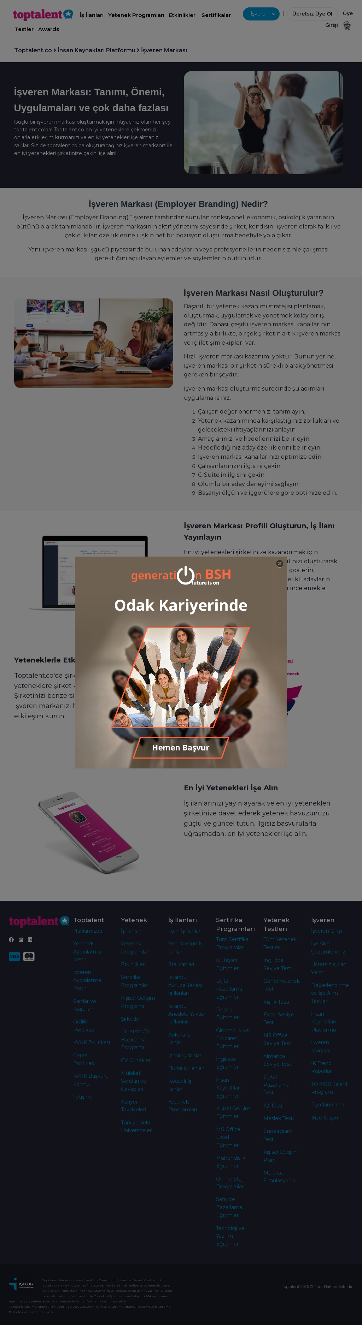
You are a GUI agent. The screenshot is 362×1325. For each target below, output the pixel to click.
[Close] (280, 564)
